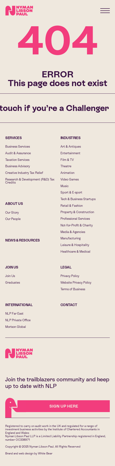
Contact (68, 305)
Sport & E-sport (71, 192)
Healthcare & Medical (75, 251)
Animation (67, 173)
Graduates (12, 282)
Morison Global (15, 327)
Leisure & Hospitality (74, 245)
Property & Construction (77, 212)
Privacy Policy (69, 276)
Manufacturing (70, 238)
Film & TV (67, 160)
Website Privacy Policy (75, 282)
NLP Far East (14, 313)
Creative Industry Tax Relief (24, 173)
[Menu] (105, 10)
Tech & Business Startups (78, 199)
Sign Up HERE (48, 406)
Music (64, 186)
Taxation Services (17, 160)
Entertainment (70, 153)
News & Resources (22, 240)
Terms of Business (72, 289)
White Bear (45, 453)
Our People (13, 219)
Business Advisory (17, 166)
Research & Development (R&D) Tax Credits (30, 181)
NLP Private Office (18, 320)
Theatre (65, 166)
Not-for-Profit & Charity (76, 225)
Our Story (12, 212)
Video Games (69, 179)
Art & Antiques (70, 146)
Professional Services (75, 218)
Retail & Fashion (71, 205)
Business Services (17, 146)
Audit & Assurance (18, 153)
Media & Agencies (72, 232)
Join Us (11, 267)
